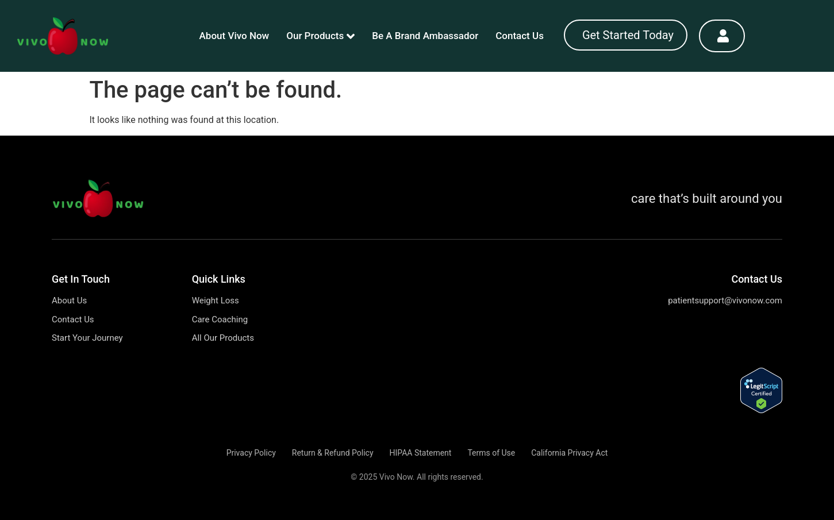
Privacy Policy (251, 452)
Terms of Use (491, 452)
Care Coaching (220, 319)
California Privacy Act (569, 452)
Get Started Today (628, 35)
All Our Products (223, 338)
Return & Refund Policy (333, 452)
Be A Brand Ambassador (425, 35)
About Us (69, 300)
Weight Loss (215, 300)
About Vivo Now (234, 35)
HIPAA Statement (420, 452)
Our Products (320, 36)
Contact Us (519, 35)
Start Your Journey (87, 338)
